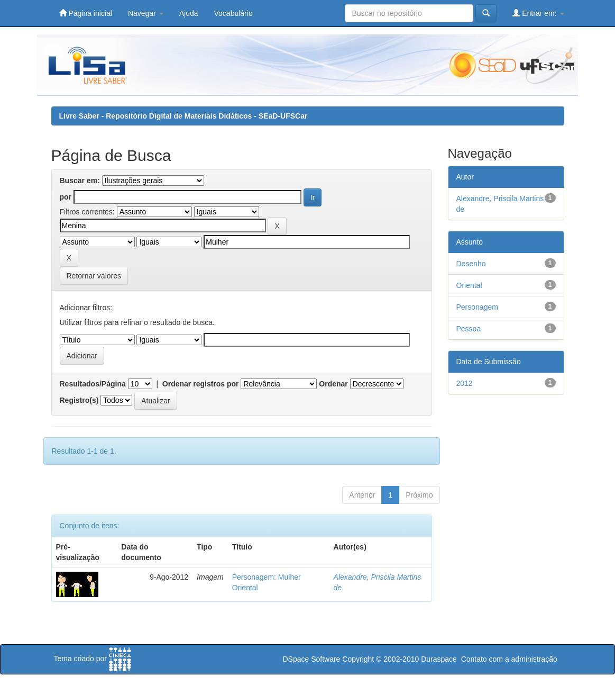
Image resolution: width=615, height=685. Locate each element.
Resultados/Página (93, 384)
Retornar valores (94, 276)
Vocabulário (233, 13)
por (66, 197)
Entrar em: (538, 12)
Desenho (471, 263)
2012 (464, 383)
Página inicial (85, 12)
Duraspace (439, 659)
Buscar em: (80, 180)
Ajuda (188, 13)
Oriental (469, 285)
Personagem (477, 307)
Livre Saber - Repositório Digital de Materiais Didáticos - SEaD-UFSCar (183, 116)
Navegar (145, 13)
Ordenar (333, 384)
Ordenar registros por (200, 384)
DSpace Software (311, 659)
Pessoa (468, 329)
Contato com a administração (509, 659)
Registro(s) (79, 400)
